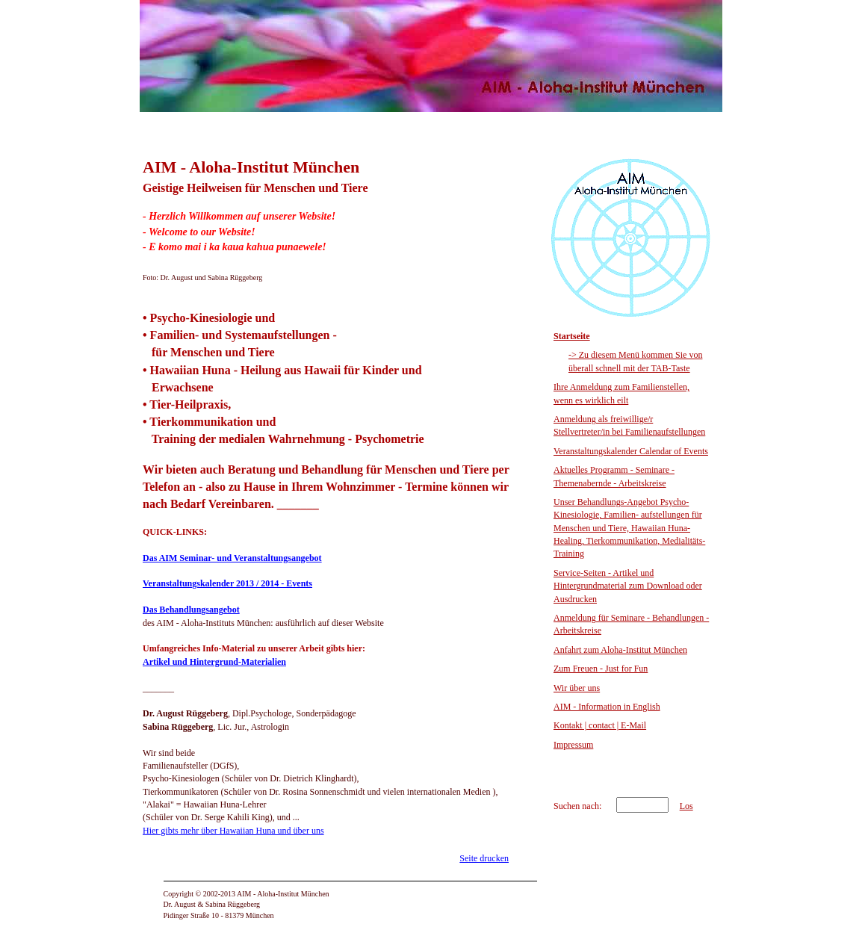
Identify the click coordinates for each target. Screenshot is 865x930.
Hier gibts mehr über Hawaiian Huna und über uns (233, 830)
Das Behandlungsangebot (191, 609)
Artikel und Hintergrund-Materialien (214, 662)
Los (686, 806)
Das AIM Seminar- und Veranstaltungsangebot (232, 558)
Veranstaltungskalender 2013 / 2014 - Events (227, 583)
